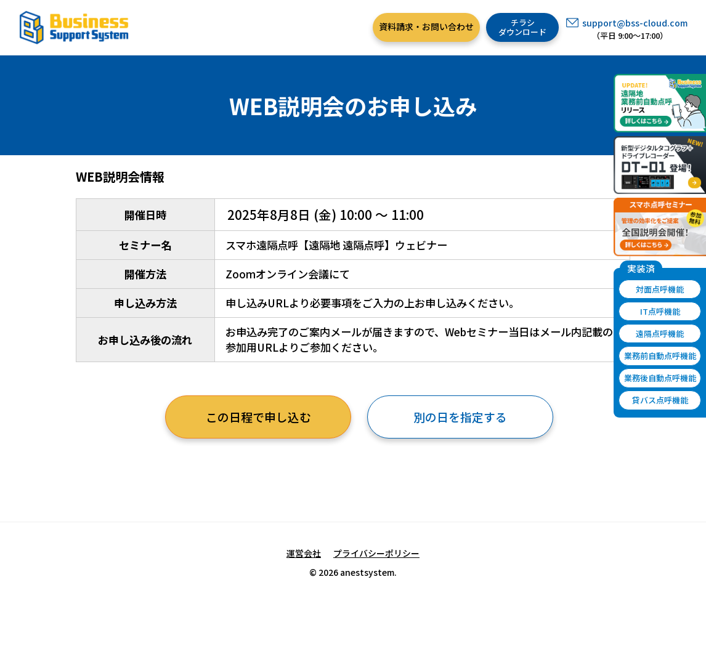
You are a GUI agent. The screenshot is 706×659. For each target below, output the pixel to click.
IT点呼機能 (660, 311)
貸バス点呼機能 (660, 400)
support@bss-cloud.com (635, 23)
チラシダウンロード (522, 27)
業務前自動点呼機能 (660, 356)
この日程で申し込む (258, 416)
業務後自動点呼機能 (660, 378)
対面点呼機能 (660, 289)
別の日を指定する (460, 416)
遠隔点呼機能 (660, 333)
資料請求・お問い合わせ (426, 26)
